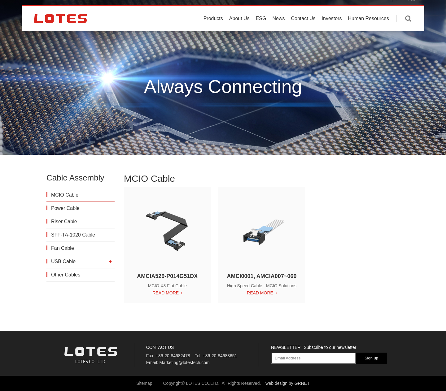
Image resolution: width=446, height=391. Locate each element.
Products (213, 28)
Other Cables (65, 274)
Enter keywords (408, 29)
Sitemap (144, 383)
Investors (332, 28)
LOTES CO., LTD (60, 29)
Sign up (371, 358)
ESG (261, 28)
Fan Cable (62, 248)
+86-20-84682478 (173, 355)
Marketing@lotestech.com (185, 362)
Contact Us (303, 28)
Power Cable (65, 208)
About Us (239, 28)
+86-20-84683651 (220, 355)
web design (276, 383)
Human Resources (368, 28)
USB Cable (63, 261)
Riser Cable (64, 221)
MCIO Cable (64, 195)
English (393, 9)
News (278, 28)
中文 (411, 9)
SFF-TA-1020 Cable (73, 234)
